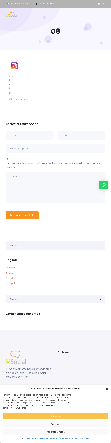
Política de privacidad (48, 439)
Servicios (10, 273)
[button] (106, 388)
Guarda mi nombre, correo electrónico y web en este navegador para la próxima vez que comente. (53, 164)
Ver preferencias (55, 431)
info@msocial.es (19, 3)
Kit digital (10, 283)
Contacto (10, 267)
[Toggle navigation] (103, 14)
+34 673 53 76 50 (46, 3)
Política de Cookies (30, 439)
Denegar (55, 424)
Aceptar (55, 416)
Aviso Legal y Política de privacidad (74, 439)
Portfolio (10, 278)
